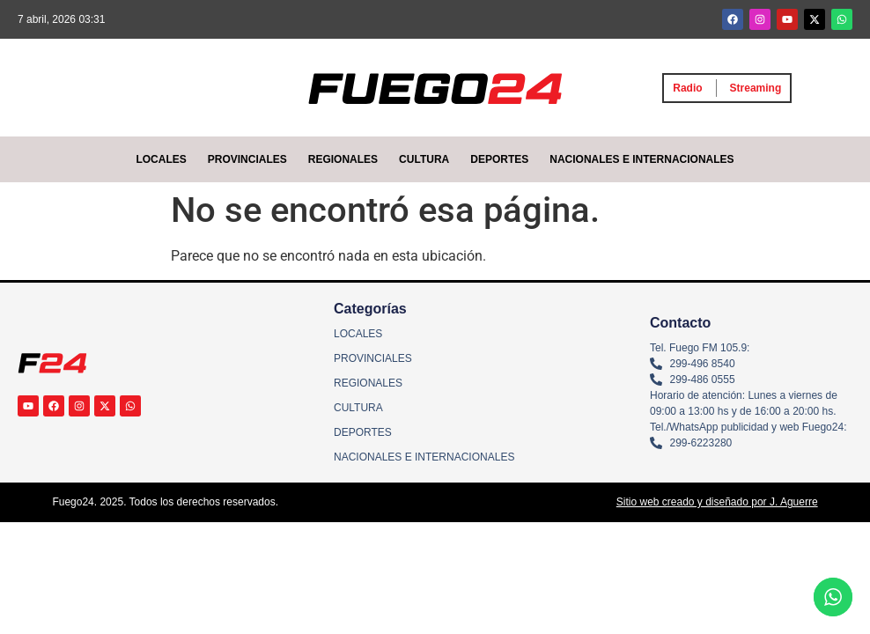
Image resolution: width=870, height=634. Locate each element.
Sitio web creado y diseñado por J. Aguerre (717, 502)
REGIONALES (343, 159)
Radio (687, 88)
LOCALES (161, 159)
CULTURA (424, 159)
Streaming (756, 88)
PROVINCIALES (247, 159)
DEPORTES (499, 159)
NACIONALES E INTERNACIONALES (641, 159)
